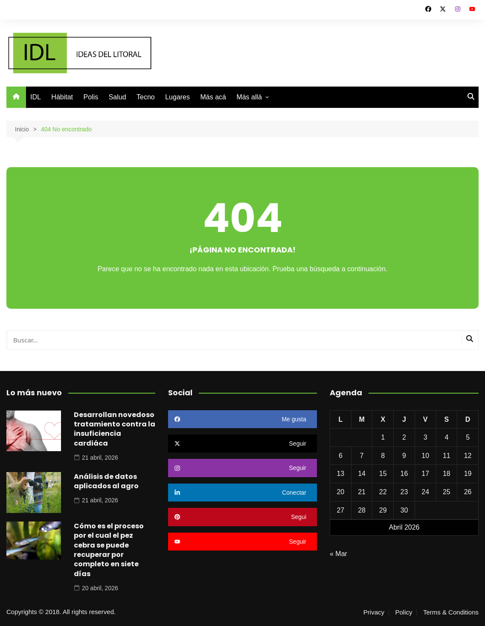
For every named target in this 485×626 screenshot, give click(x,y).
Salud (117, 97)
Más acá (213, 97)
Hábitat (62, 97)
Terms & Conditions (451, 612)
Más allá (249, 97)
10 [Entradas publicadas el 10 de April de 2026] (425, 455)
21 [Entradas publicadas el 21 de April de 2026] (362, 492)
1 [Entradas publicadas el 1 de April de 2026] (383, 437)
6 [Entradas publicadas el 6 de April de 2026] (341, 455)
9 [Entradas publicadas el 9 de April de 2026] (404, 455)
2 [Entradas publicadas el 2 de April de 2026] (404, 437)
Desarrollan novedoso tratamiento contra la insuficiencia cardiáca (114, 429)
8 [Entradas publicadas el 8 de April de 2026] (383, 455)
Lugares (177, 97)
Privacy (373, 612)
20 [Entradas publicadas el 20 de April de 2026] (340, 492)
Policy (403, 612)
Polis (91, 97)
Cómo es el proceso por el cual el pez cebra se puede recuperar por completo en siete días (109, 550)
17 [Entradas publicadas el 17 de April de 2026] (425, 473)
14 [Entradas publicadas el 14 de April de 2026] (362, 473)
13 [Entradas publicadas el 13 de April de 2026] (340, 473)
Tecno (145, 97)
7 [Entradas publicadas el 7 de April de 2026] (362, 455)
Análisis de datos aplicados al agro (106, 481)
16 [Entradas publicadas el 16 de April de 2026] (404, 473)
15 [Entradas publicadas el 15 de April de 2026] (383, 473)
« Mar (338, 553)
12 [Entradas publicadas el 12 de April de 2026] (468, 455)
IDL (35, 97)
